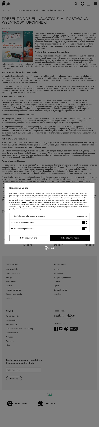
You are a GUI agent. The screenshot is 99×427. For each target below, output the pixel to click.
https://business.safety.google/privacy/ (36, 202)
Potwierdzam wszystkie (70, 238)
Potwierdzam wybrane (28, 238)
